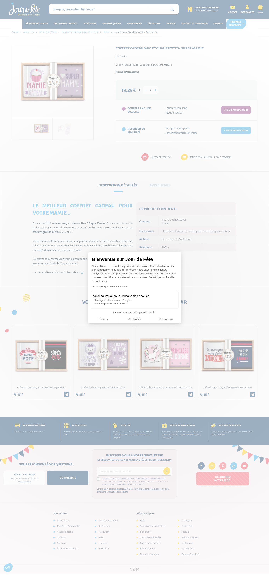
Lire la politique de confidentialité (110, 286)
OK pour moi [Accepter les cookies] (165, 319)
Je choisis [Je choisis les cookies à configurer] (134, 319)
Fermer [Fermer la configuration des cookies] (103, 319)
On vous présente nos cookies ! (111, 303)
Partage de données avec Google (113, 300)
